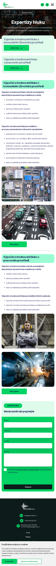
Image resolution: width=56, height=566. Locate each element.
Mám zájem (14, 244)
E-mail (6, 441)
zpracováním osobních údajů (28, 470)
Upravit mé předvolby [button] (29, 561)
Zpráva (6, 451)
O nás (28, 533)
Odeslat (28, 487)
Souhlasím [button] (9, 561)
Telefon (7, 431)
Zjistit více (15, 48)
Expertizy (15, 13)
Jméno (6, 420)
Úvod (5, 13)
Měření (28, 537)
